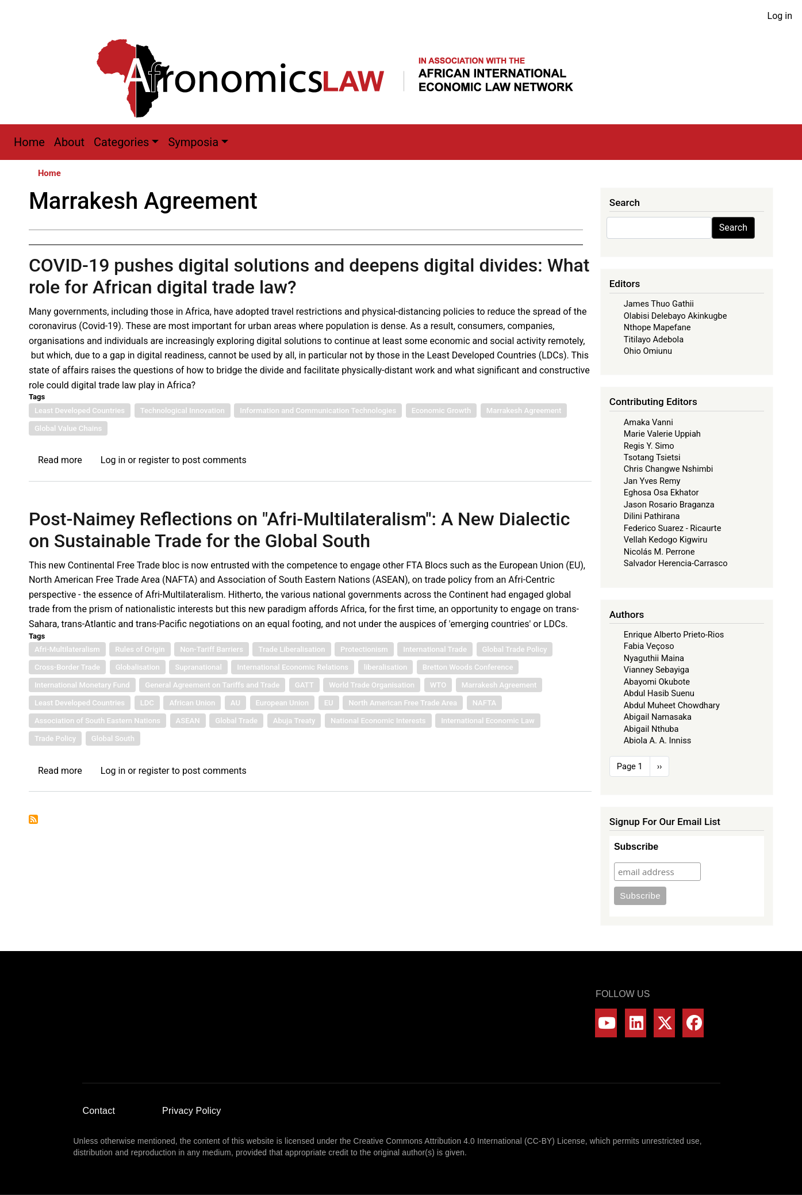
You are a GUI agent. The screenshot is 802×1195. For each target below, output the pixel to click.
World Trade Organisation (372, 685)
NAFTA (485, 702)
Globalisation (138, 667)
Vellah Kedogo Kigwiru (665, 539)
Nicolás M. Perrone (659, 552)
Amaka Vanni (648, 422)
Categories (121, 142)
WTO (438, 685)
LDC (147, 702)
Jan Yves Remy (652, 481)
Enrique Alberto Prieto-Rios (674, 634)
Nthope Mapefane (657, 327)
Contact (99, 1111)
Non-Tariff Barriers (211, 649)
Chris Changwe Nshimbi (668, 469)
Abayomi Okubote (657, 682)
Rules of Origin (139, 649)
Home (29, 142)
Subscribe (636, 847)
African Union (192, 702)
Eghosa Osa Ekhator (661, 492)
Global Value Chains (68, 428)
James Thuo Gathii (659, 304)
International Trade (435, 649)
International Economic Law (488, 720)
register (154, 460)
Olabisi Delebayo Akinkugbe (675, 316)
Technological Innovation (182, 410)
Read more (60, 460)
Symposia (193, 142)
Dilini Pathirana (652, 516)
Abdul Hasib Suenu (659, 693)
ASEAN (188, 720)
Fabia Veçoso (649, 646)
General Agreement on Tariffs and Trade (212, 685)
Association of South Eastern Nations (97, 720)
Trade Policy (55, 738)
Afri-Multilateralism (67, 649)
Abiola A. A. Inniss (658, 740)
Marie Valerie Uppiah (662, 434)
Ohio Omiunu (648, 351)
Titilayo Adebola (654, 339)
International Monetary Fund (82, 685)
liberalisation (386, 667)
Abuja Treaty (294, 720)
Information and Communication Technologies (318, 410)
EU (328, 702)
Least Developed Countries (79, 410)
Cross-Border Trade (67, 667)
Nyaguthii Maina (654, 658)
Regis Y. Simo (649, 446)
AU (235, 702)
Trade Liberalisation (291, 649)
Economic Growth (441, 410)
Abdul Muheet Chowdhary (672, 705)
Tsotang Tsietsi (652, 457)
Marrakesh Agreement (524, 410)
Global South (113, 738)
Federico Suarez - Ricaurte (673, 528)
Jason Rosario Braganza (669, 504)
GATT (304, 685)
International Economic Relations (292, 667)
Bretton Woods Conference (468, 667)
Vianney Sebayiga (656, 670)
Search (733, 227)
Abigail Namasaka (658, 717)
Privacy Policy (191, 1111)
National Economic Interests (378, 720)
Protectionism (364, 649)
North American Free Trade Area (402, 702)
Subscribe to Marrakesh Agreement (33, 819)
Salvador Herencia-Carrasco (676, 563)
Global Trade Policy (514, 649)
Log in (780, 15)
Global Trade (236, 720)
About (69, 142)
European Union (282, 702)
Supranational (198, 667)
